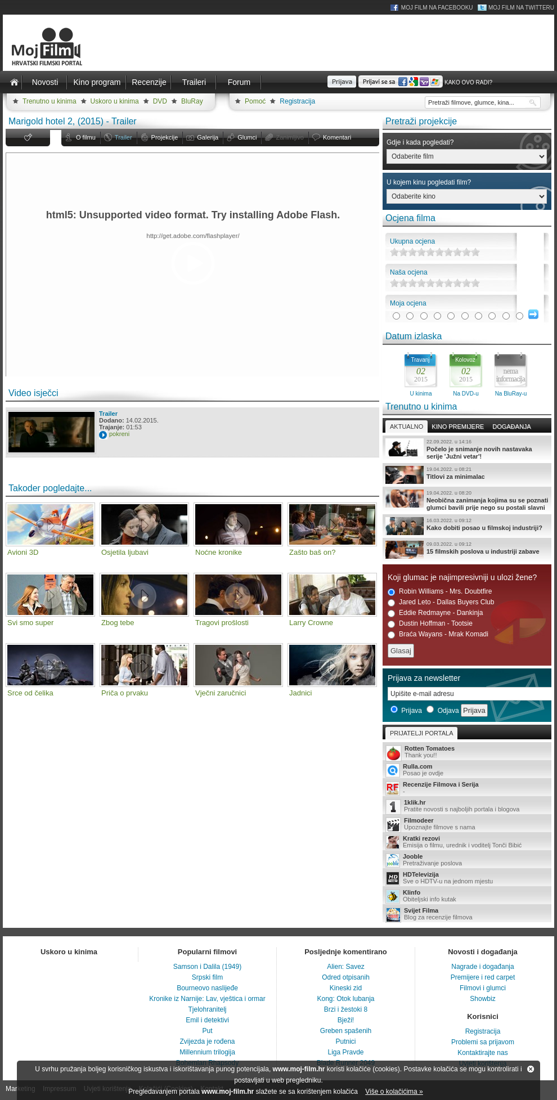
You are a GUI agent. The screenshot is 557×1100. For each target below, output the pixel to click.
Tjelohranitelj (207, 1009)
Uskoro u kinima (115, 101)
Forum (239, 82)
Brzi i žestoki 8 (345, 1009)
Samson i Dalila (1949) (207, 967)
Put (207, 1031)
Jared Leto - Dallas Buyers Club (441, 602)
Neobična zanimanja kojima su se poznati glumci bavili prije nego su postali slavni (467, 500)
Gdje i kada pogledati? (420, 142)
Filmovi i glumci (483, 988)
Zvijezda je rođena (207, 1041)
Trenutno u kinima (50, 101)
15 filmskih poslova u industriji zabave (467, 550)
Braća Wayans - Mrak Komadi (438, 634)
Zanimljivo (290, 137)
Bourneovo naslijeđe (207, 988)
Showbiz (482, 999)
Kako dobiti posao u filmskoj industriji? (467, 526)
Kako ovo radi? (468, 82)
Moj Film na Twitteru (521, 8)
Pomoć (255, 101)
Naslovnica (14, 82)
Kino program (96, 82)
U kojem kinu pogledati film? (429, 182)
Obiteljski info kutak (467, 896)
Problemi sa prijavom (482, 1042)
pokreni (119, 433)
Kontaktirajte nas (482, 1053)
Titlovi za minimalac (467, 475)
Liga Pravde (345, 1052)
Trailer (123, 137)
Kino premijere (458, 426)
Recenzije (149, 82)
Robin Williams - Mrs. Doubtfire (440, 591)
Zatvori (530, 1069)
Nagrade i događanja (482, 967)
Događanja (511, 426)
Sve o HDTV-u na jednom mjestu (467, 878)
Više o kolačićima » (394, 1091)
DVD (160, 101)
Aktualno (406, 426)
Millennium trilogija (207, 1052)
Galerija (207, 137)
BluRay (192, 101)
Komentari (337, 137)
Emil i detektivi (207, 1020)
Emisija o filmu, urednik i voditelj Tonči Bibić (467, 842)
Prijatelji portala (421, 733)
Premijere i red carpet (483, 977)
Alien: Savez (346, 967)
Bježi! (346, 1020)
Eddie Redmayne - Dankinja (435, 613)
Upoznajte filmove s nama (467, 824)
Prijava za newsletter (424, 678)
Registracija (297, 101)
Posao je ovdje (467, 770)
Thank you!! (467, 752)
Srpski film (207, 977)
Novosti (45, 82)
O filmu (86, 137)
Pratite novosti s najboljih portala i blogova (467, 806)
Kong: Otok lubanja (345, 999)
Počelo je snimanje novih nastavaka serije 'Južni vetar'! (467, 449)
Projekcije (164, 137)
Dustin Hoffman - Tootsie (430, 623)
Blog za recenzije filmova (467, 914)
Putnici (345, 1041)
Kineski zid (346, 988)
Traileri (194, 82)
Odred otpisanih (346, 977)
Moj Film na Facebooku (437, 8)
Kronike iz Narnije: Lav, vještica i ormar (207, 999)
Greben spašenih (345, 1031)
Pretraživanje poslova (467, 860)
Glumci (247, 137)
